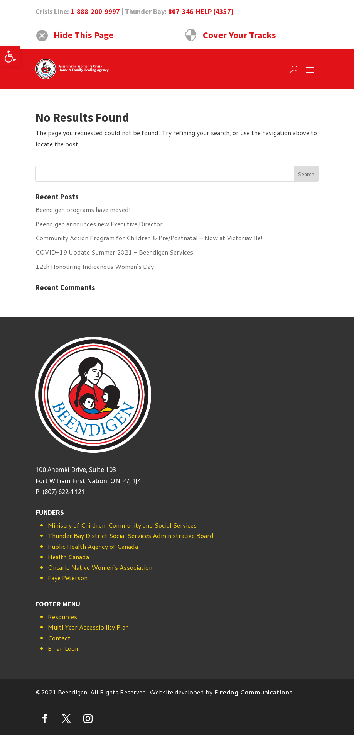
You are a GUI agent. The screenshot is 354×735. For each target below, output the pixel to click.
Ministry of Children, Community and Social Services (122, 525)
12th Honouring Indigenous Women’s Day (94, 266)
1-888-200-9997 (95, 11)
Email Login (64, 648)
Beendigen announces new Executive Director (99, 223)
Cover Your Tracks (239, 35)
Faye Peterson (68, 577)
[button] (10, 56)
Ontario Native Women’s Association (100, 567)
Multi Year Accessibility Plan (88, 627)
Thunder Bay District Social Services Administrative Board (131, 535)
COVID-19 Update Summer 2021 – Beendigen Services (114, 252)
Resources (62, 616)
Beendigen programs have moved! (83, 209)
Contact (59, 637)
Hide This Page (83, 35)
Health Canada (68, 556)
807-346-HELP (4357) (201, 11)
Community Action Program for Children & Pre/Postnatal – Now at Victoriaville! (149, 237)
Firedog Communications (253, 691)
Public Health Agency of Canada (93, 546)
